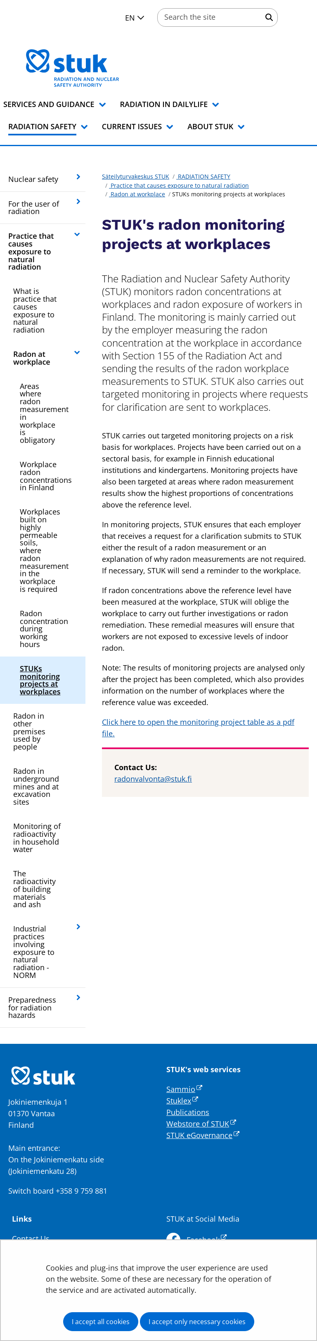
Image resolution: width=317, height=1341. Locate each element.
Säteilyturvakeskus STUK (135, 176)
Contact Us (31, 1238)
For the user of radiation (33, 208)
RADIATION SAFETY (203, 176)
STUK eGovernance (202, 1135)
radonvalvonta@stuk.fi (153, 779)
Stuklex (182, 1101)
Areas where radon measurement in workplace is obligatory (44, 413)
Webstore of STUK (201, 1124)
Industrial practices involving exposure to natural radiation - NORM (33, 952)
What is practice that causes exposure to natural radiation (35, 310)
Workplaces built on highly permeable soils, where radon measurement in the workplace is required (44, 550)
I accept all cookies (101, 1321)
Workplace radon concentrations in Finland (46, 475)
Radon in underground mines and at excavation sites (36, 786)
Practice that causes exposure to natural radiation (31, 251)
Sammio (184, 1089)
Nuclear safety (33, 179)
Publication (186, 1112)
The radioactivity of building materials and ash (34, 888)
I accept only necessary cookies (197, 1321)
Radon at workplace (31, 358)
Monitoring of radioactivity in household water (37, 837)
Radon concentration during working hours (44, 628)
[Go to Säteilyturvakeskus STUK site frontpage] (94, 67)
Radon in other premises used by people (29, 731)
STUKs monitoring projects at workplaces (40, 680)
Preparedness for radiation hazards (32, 1007)
